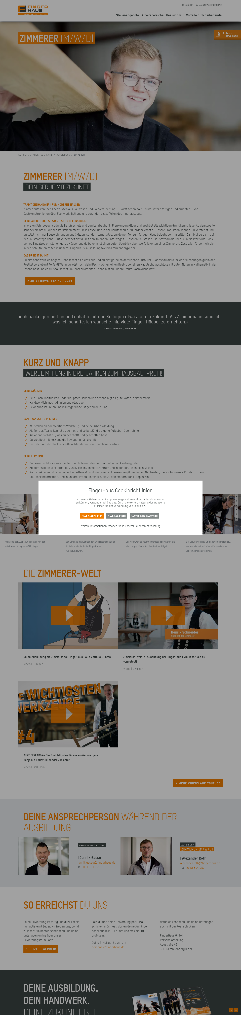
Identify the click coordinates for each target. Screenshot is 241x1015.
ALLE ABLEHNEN (117, 515)
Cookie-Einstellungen (144, 515)
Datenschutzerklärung (147, 526)
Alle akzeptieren (92, 515)
